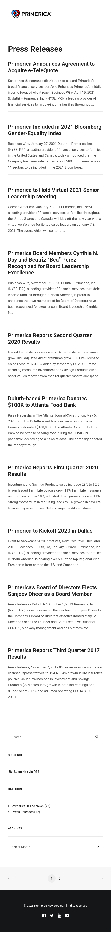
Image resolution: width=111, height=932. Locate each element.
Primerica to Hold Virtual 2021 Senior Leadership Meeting (53, 193)
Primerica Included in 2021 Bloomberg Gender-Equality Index (54, 130)
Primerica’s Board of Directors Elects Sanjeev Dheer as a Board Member (52, 590)
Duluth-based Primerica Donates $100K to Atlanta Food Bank (47, 401)
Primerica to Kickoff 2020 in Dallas (50, 531)
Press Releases (23, 812)
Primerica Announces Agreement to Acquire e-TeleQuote (51, 67)
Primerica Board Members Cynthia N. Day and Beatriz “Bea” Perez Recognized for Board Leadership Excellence (53, 263)
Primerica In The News (28, 806)
